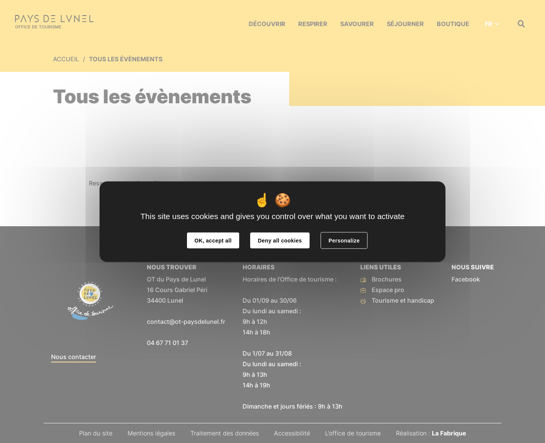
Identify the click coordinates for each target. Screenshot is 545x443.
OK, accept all (213, 240)
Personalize (344, 240)
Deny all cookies (280, 240)
